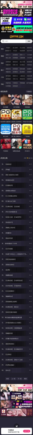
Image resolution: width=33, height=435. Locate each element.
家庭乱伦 (15, 76)
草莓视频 (22, 83)
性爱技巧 (29, 79)
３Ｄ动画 (29, 55)
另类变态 (29, 65)
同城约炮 (8, 83)
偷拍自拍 (15, 62)
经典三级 (15, 65)
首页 (7, 379)
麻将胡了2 (8, 51)
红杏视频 (8, 86)
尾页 (25, 379)
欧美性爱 (29, 62)
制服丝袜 (8, 65)
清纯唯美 (15, 72)
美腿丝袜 (8, 72)
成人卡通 (22, 62)
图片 (2, 70)
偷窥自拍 (8, 69)
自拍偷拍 (15, 55)
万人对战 (22, 48)
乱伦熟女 (22, 65)
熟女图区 (22, 72)
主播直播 (22, 58)
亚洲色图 (15, 69)
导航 (2, 84)
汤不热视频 (29, 83)
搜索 (29, 41)
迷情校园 (8, 79)
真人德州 (15, 48)
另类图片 (29, 72)
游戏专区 (29, 48)
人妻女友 (22, 76)
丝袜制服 (15, 58)
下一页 (19, 379)
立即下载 (26, 431)
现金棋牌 (22, 51)
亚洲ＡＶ (8, 55)
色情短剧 (15, 86)
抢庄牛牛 (29, 51)
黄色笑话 (22, 79)
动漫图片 (29, 69)
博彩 (2, 49)
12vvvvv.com (16, 36)
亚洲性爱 (8, 62)
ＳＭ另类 (29, 58)
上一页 (13, 379)
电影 (2, 63)
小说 (2, 77)
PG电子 (8, 48)
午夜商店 (15, 83)
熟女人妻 (8, 58)
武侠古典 (29, 76)
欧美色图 (22, 69)
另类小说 (15, 79)
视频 (2, 56)
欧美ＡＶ (22, 55)
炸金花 (15, 51)
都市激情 (8, 76)
